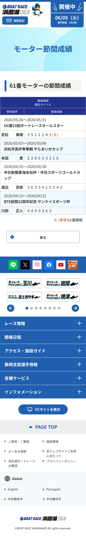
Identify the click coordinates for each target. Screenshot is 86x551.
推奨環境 (52, 441)
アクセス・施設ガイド (43, 351)
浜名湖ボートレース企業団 (21, 463)
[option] (43, 289)
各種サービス (43, 378)
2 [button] (31, 308)
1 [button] (27, 308)
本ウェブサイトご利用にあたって (61, 453)
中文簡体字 (15, 499)
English (13, 489)
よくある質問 (17, 451)
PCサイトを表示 (47, 409)
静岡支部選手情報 (43, 364)
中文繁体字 (53, 499)
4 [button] (40, 308)
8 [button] (59, 308)
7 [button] (54, 308)
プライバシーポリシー (61, 461)
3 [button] (36, 308)
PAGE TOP (46, 426)
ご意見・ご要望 (18, 441)
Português (53, 489)
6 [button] (49, 308)
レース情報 (43, 323)
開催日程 (43, 337)
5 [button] (45, 308)
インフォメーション (43, 392)
